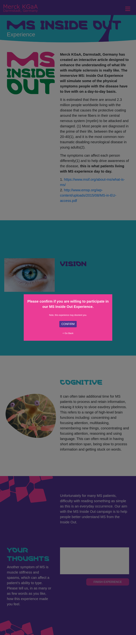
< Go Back (68, 333)
